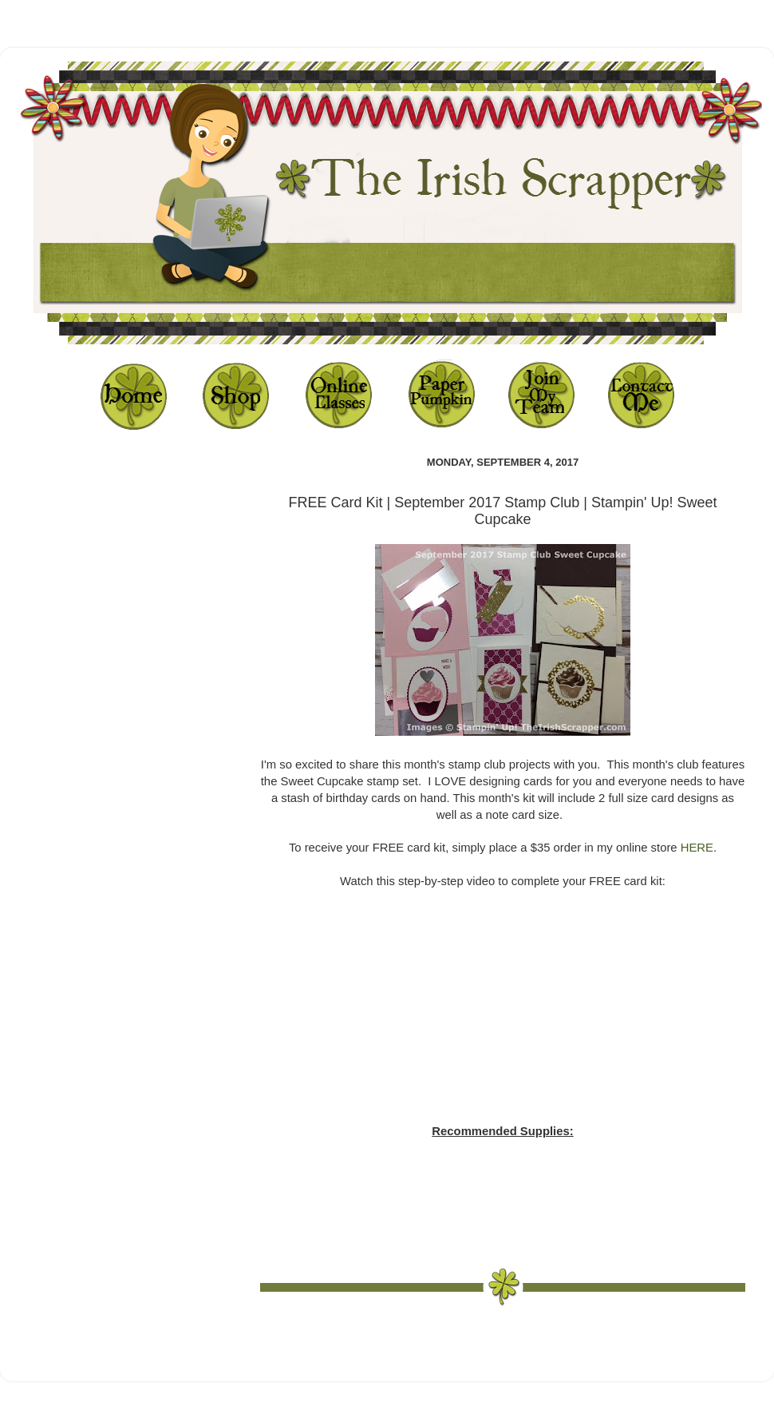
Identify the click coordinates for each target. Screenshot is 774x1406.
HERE (697, 847)
